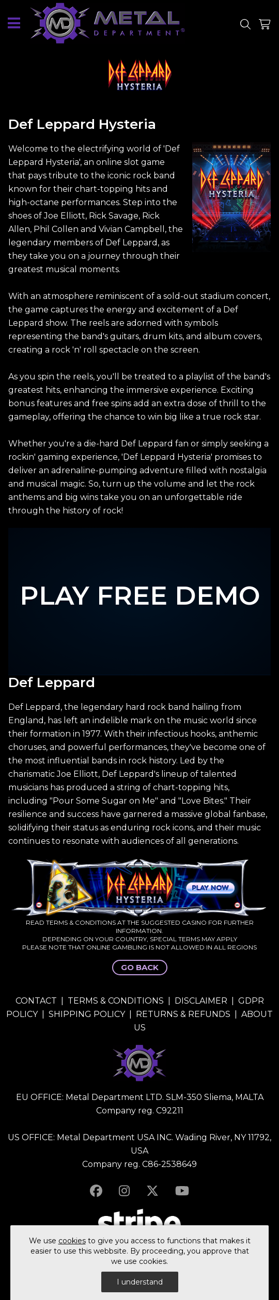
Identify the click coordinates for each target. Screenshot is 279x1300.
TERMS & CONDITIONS (116, 1001)
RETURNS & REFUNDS (183, 1014)
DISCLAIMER (201, 1001)
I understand (140, 1282)
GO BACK (140, 967)
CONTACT (36, 1001)
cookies (72, 1240)
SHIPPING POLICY (87, 1014)
